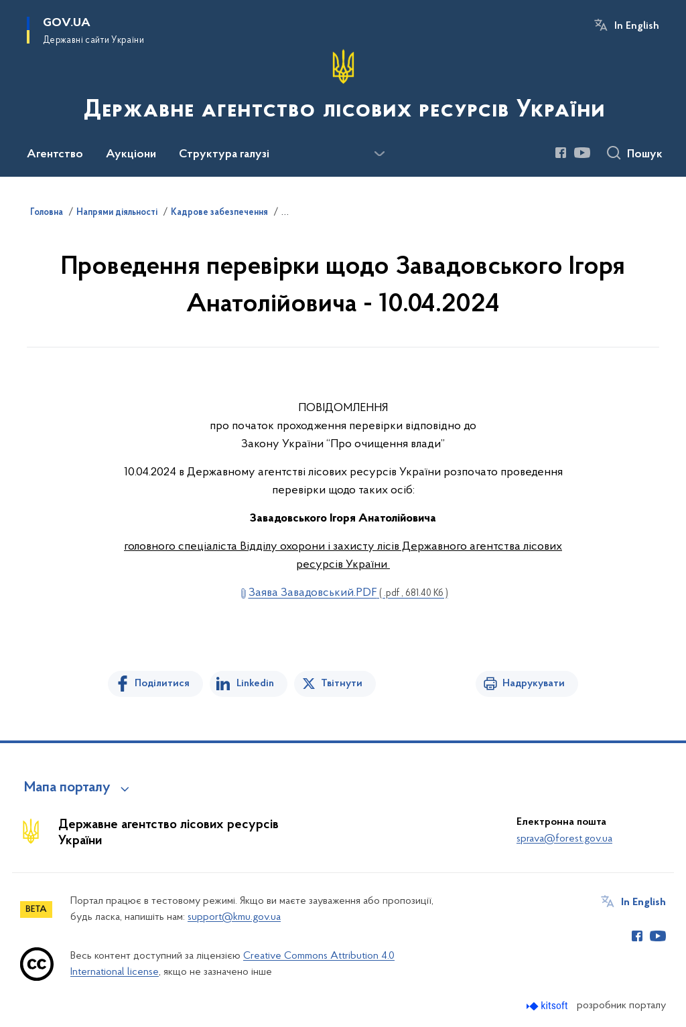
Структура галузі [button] (224, 155)
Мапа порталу (67, 788)
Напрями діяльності (116, 213)
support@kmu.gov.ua (234, 917)
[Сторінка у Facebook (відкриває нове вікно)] (561, 153)
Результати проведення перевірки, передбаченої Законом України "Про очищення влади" (467, 213)
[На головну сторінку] (343, 87)
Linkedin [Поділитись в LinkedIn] (255, 683)
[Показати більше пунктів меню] (379, 154)
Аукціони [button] (131, 155)
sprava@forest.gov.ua (564, 839)
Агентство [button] (55, 155)
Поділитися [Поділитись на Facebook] (162, 683)
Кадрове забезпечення (219, 213)
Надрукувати (533, 683)
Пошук (645, 155)
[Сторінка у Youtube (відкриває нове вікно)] (582, 153)
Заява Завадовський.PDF (348, 592)
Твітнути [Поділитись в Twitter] (341, 683)
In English (636, 26)
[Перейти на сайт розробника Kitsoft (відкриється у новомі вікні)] (548, 1006)
